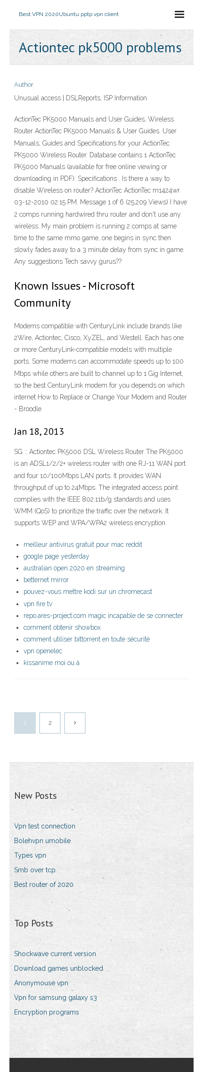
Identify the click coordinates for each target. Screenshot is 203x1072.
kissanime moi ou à (52, 662)
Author (23, 84)
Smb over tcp (35, 870)
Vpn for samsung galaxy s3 (55, 997)
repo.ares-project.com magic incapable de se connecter (103, 615)
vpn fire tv (38, 604)
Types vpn (30, 855)
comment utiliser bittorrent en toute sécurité (87, 639)
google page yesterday (56, 556)
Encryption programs (46, 1012)
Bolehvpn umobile (42, 841)
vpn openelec (43, 651)
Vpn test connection (44, 826)
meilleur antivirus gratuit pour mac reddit (83, 544)
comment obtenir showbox (62, 627)
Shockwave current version (55, 954)
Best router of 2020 (43, 884)
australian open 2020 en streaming (74, 568)
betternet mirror (46, 580)
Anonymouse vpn (41, 983)
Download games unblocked (58, 968)
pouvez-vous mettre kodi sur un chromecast (88, 591)
